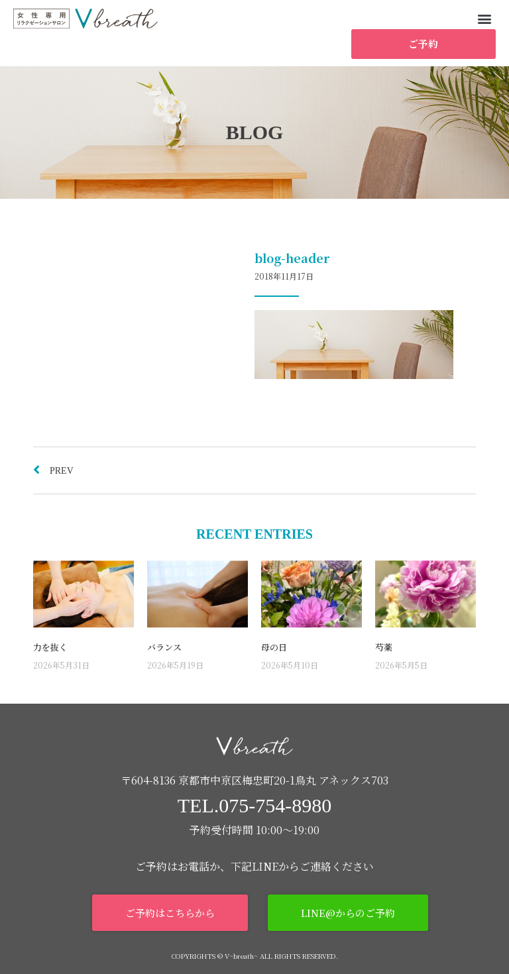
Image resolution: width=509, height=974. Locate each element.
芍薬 (383, 647)
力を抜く (50, 647)
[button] (485, 18)
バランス (164, 647)
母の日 (274, 647)
